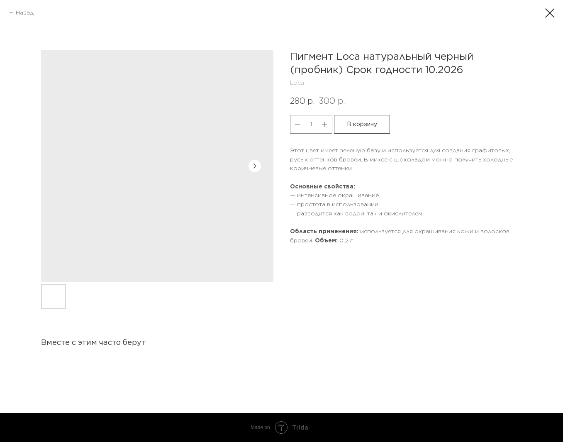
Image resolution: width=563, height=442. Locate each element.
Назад (25, 12)
